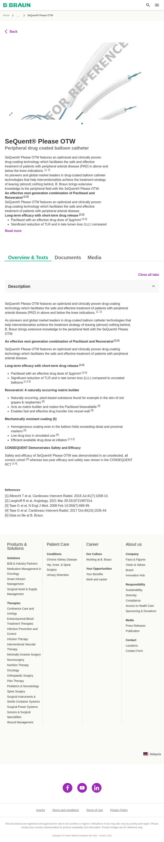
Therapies (13, 603)
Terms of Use (94, 810)
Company (132, 554)
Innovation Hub (135, 575)
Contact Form (134, 650)
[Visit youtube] (82, 788)
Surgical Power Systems (22, 706)
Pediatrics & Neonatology (23, 686)
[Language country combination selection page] (152, 754)
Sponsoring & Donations (141, 611)
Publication (133, 631)
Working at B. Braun (99, 559)
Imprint (40, 810)
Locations (132, 645)
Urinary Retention (58, 575)
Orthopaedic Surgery (20, 675)
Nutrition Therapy (18, 665)
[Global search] (148, 5)
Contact (131, 640)
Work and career (96, 579)
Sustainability (134, 590)
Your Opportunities (99, 568)
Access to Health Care (140, 605)
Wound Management (20, 722)
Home (6, 15)
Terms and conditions (65, 810)
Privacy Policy (119, 810)
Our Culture (94, 554)
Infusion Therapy (17, 639)
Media (130, 620)
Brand (129, 570)
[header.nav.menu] (157, 5)
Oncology (13, 670)
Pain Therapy (15, 680)
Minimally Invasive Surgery (24, 654)
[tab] (28, 257)
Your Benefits (94, 574)
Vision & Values (135, 564)
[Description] (82, 286)
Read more (13, 231)
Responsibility (135, 584)
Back (11, 31)
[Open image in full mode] (11, 114)
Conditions (54, 554)
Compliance (133, 600)
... (18, 15)
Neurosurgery (15, 659)
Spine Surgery (16, 691)
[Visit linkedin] (97, 788)
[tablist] (82, 255)
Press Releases (136, 625)
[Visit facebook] (67, 788)
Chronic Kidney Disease (62, 559)
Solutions (13, 558)
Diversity (131, 595)
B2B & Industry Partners (22, 563)
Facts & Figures (136, 559)
